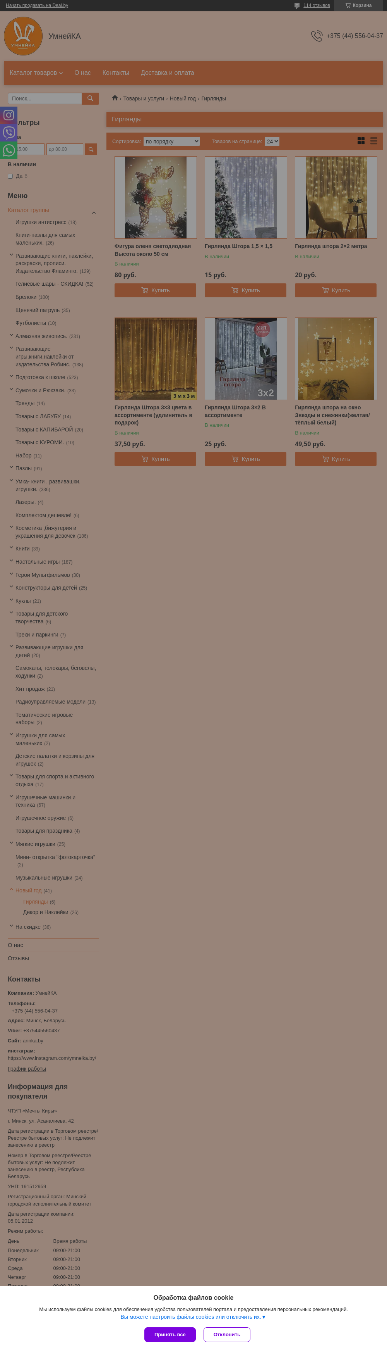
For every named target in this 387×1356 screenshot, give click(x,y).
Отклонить (227, 1334)
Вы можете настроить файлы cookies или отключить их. (190, 1317)
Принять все (170, 1334)
